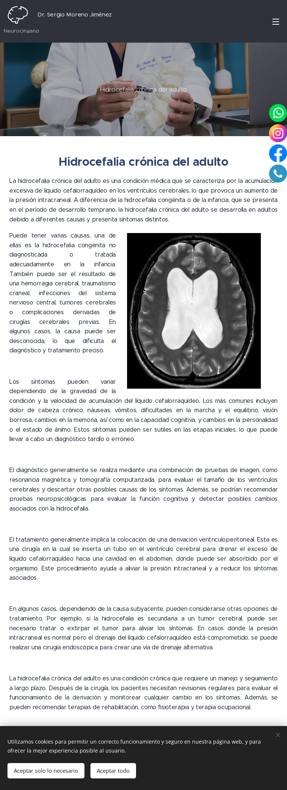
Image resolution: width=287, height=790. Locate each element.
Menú (275, 21)
